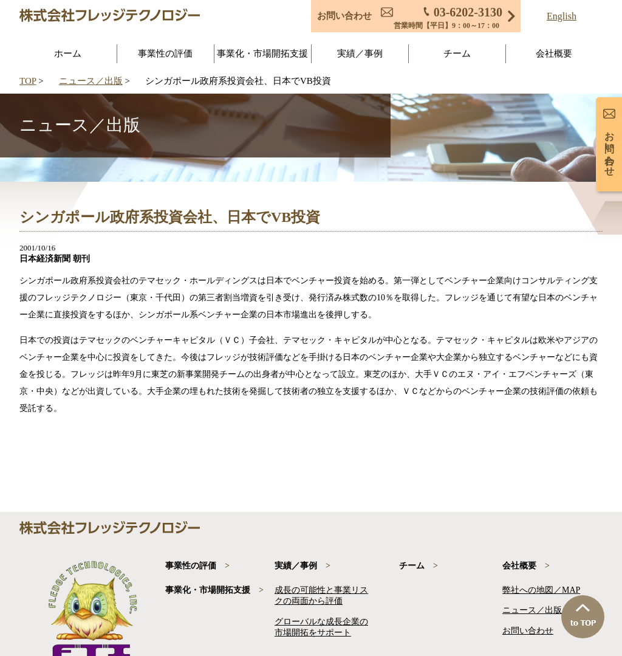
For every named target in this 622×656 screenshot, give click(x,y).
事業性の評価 (165, 53)
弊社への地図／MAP (541, 590)
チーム (457, 53)
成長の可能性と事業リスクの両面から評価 (321, 595)
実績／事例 (360, 53)
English (561, 16)
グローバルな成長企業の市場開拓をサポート (321, 627)
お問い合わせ (527, 630)
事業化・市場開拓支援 (262, 53)
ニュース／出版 (91, 81)
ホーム (67, 53)
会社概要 (554, 53)
